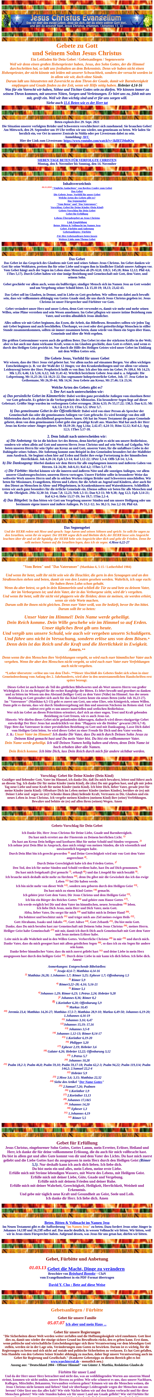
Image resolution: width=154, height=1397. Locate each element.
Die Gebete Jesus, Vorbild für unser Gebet (77, 194)
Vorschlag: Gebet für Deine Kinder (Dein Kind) (77, 207)
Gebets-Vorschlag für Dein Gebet (77, 210)
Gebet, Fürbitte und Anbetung (77, 228)
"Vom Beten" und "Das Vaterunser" (77, 204)
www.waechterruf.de (65, 1361)
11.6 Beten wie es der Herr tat (86, 103)
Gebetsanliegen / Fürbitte (77, 231)
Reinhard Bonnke (82, 1274)
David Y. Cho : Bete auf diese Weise (77, 1285)
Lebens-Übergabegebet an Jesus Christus (77, 217)
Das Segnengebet (77, 200)
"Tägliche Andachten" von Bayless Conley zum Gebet (82, 188)
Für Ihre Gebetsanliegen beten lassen (77, 235)
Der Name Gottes (90, 1082)
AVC (86, 137)
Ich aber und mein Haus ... (86, 1325)
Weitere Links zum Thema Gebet (77, 239)
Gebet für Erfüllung (77, 213)
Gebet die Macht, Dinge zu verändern (86, 1268)
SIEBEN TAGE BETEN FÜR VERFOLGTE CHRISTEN (76, 160)
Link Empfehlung (77, 222)
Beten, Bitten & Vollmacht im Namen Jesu (77, 225)
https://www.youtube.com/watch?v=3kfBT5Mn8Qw (99, 140)
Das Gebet (77, 191)
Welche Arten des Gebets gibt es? (77, 197)
